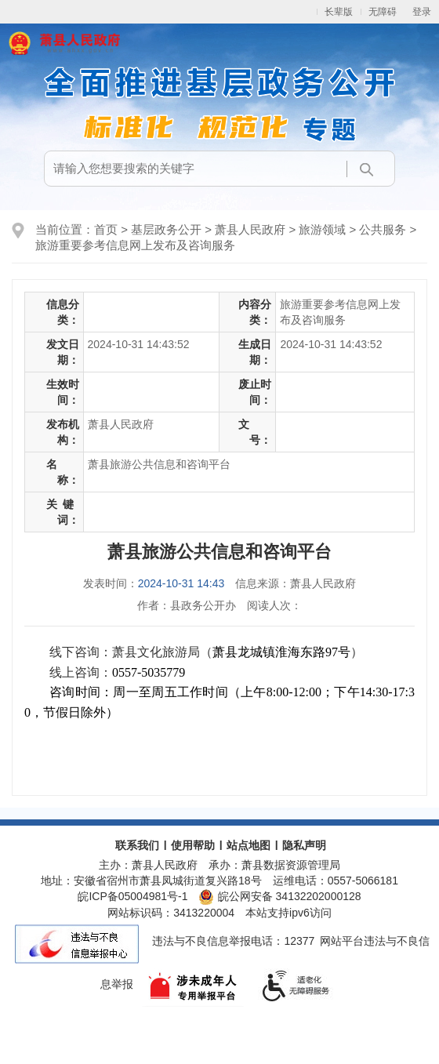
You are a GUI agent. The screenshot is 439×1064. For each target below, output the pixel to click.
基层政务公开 (166, 229)
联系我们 (137, 845)
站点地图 (248, 845)
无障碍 (382, 11)
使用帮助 (193, 845)
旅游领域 (322, 229)
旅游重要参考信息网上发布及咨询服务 (135, 245)
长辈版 (339, 11)
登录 (421, 11)
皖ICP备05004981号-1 (132, 896)
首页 (106, 229)
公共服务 (382, 229)
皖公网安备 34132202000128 (279, 896)
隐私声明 (304, 845)
